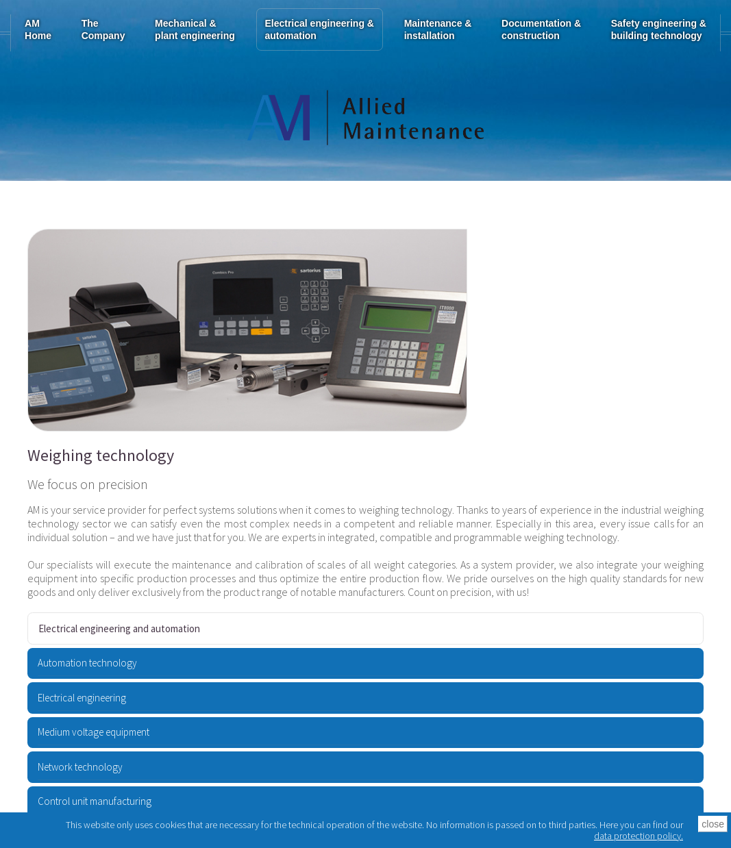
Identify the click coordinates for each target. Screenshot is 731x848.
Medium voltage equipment (93, 731)
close (713, 824)
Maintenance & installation (438, 29)
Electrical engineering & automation (319, 29)
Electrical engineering (82, 697)
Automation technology (87, 662)
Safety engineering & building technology (658, 29)
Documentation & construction (541, 29)
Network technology (80, 766)
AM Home (38, 29)
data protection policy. (638, 836)
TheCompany (103, 29)
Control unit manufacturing (94, 801)
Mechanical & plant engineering (195, 29)
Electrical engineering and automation (119, 628)
